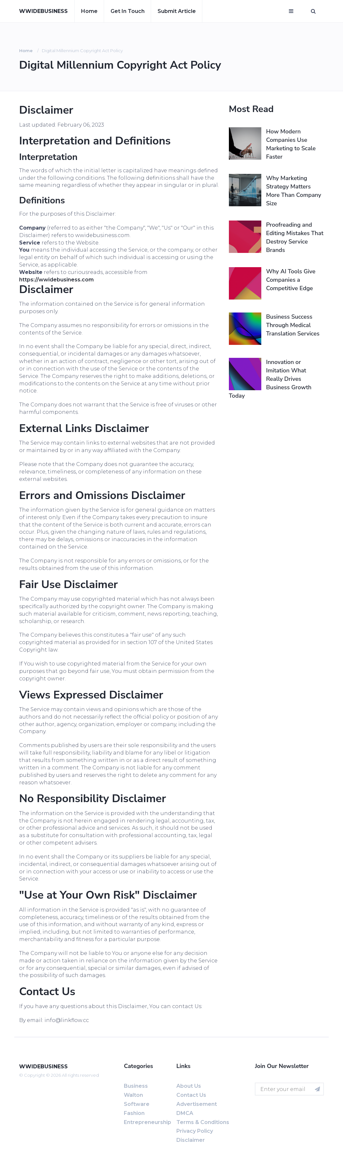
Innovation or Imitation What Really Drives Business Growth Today (270, 379)
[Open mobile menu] (291, 11)
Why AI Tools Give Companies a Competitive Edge (290, 279)
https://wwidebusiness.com (56, 280)
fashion (134, 1113)
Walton (133, 1095)
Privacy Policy (194, 1131)
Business (136, 1086)
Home (89, 11)
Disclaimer (190, 1140)
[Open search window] (313, 11)
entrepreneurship (147, 1122)
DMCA (184, 1113)
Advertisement (196, 1104)
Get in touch (128, 11)
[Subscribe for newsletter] (317, 1089)
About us (188, 1086)
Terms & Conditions (202, 1122)
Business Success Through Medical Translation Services (293, 325)
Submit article (177, 11)
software (136, 1104)
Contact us (191, 1095)
